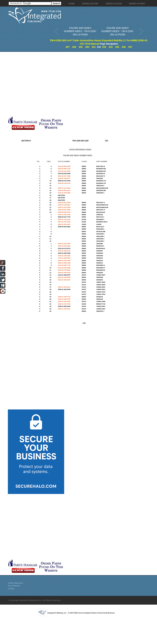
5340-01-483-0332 (64, 301)
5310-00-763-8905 (64, 270)
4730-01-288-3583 (64, 258)
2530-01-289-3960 (64, 256)
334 (111, 47)
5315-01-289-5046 (64, 280)
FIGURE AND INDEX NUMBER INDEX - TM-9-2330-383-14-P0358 (117, 31)
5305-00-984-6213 (64, 190)
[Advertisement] (37, 84)
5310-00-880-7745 (64, 265)
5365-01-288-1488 (64, 260)
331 (94, 47)
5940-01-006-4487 (64, 224)
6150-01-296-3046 (64, 214)
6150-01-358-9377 (64, 178)
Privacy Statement (15, 583)
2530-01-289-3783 (64, 297)
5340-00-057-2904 (64, 202)
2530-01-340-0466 (64, 243)
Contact (11, 589)
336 (123, 47)
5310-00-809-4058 (64, 166)
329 (80, 47)
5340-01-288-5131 (64, 251)
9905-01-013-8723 (64, 219)
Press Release (14, 586)
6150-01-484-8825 (64, 193)
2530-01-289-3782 (64, 299)
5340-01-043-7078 (64, 304)
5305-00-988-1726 (64, 169)
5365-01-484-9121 (64, 287)
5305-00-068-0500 (64, 246)
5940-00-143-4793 (64, 183)
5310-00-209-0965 (64, 268)
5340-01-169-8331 (64, 205)
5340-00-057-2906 (64, 176)
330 (87, 47)
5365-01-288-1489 (64, 263)
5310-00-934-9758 (64, 171)
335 (117, 47)
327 (68, 47)
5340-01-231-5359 (64, 188)
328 (74, 47)
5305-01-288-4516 (64, 272)
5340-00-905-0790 (64, 212)
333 (104, 47)
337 (130, 47)
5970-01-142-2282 (64, 222)
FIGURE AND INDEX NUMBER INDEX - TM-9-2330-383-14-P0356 (80, 31)
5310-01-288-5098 (64, 277)
